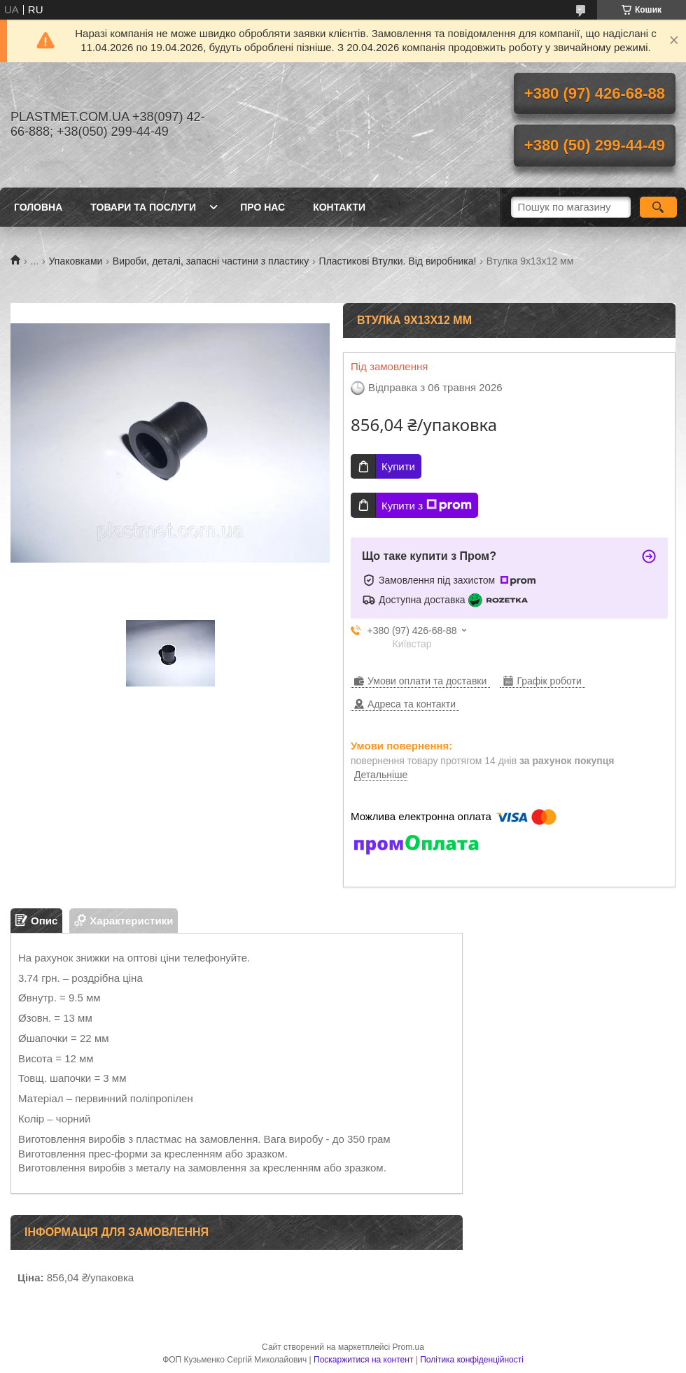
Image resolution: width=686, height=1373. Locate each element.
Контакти (339, 207)
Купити (398, 466)
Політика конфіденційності (472, 1360)
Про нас (262, 207)
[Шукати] (658, 207)
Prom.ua (408, 1347)
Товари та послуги (143, 207)
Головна (38, 207)
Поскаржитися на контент (363, 1360)
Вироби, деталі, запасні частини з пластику (211, 261)
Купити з (427, 505)
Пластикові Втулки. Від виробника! (398, 261)
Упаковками (76, 261)
